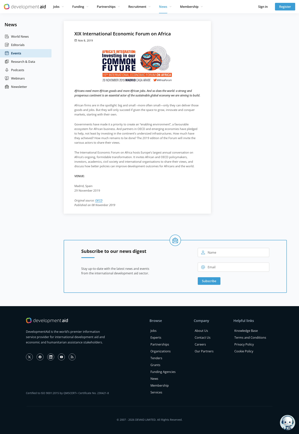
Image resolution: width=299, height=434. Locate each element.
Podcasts (14, 70)
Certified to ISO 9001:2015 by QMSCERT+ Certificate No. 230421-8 (67, 393)
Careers (200, 344)
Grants (155, 365)
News (163, 7)
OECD (98, 200)
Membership (189, 7)
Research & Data (20, 61)
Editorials (15, 45)
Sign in (263, 7)
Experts (155, 337)
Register (285, 7)
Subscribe (209, 281)
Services (156, 392)
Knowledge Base (246, 331)
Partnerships (106, 7)
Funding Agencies (163, 372)
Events (13, 53)
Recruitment (137, 7)
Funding (78, 7)
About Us (201, 331)
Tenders (156, 358)
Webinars (15, 78)
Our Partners (204, 351)
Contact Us (203, 337)
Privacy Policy (244, 344)
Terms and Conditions (250, 337)
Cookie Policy (243, 351)
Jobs (56, 7)
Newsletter (16, 86)
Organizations (160, 351)
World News (17, 36)
